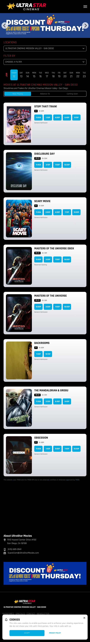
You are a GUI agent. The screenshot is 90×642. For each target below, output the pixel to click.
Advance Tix (45, 93)
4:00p (57, 117)
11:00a (38, 117)
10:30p (67, 164)
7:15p (67, 212)
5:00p (57, 448)
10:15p (47, 354)
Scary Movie (42, 201)
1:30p (48, 117)
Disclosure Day (44, 154)
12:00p (38, 259)
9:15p (76, 117)
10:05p (76, 212)
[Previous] (4, 25)
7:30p (38, 354)
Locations (10, 42)
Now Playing (18, 93)
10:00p (67, 259)
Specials (20, 613)
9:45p (66, 401)
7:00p (57, 164)
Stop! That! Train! (45, 106)
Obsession (41, 438)
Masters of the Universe (50, 296)
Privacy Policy (55, 633)
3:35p (48, 401)
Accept (27, 633)
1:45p (48, 448)
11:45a (38, 164)
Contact (31, 613)
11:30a (38, 212)
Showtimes (8, 613)
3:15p (48, 164)
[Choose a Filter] (45, 62)
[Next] (85, 25)
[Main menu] (85, 7)
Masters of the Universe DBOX (54, 248)
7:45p (67, 448)
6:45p (66, 117)
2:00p (48, 212)
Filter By (9, 56)
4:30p (57, 212)
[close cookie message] (84, 617)
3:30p (48, 259)
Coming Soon (72, 93)
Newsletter (43, 613)
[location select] (45, 48)
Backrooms (41, 343)
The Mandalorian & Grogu (51, 390)
